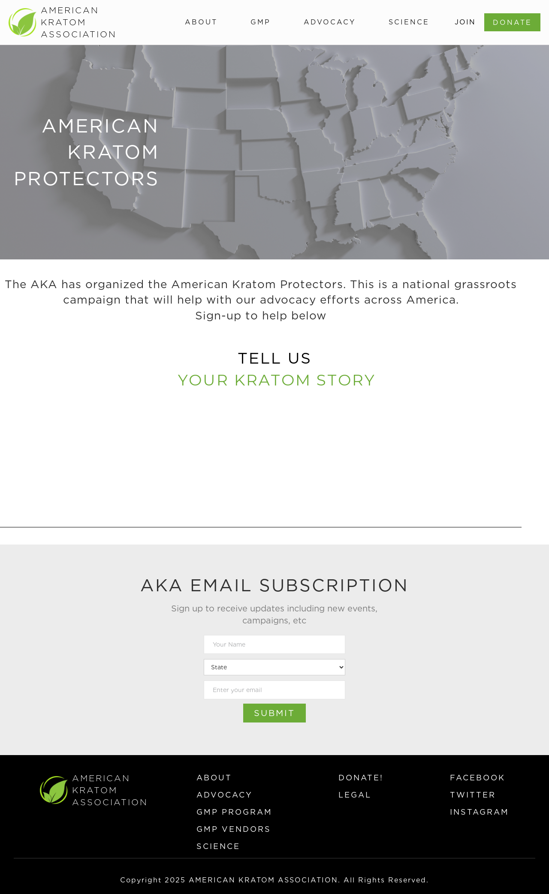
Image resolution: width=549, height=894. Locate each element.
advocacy (224, 794)
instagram (479, 811)
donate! (360, 777)
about (214, 777)
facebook (477, 777)
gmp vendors (233, 829)
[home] (62, 22)
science (218, 846)
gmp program (234, 811)
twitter (473, 794)
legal (354, 794)
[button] (201, 22)
